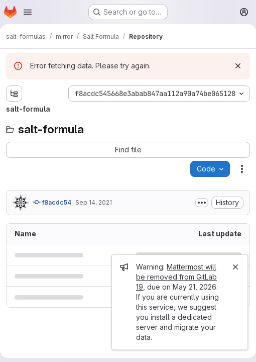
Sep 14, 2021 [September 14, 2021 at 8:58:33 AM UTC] (93, 202)
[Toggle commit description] (201, 202)
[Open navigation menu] (28, 12)
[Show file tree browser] (14, 93)
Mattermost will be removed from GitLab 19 (176, 276)
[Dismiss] (238, 66)
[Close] (235, 267)
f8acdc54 (52, 202)
